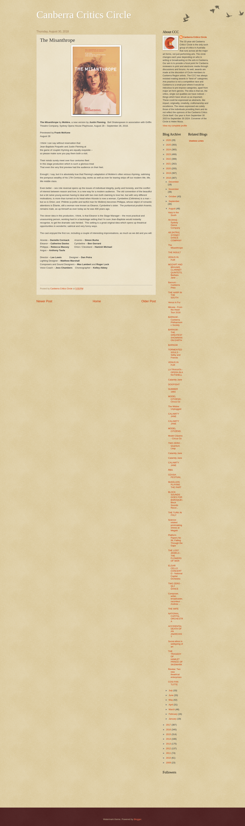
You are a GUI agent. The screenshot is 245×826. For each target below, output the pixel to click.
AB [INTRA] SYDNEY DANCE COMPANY (175, 236)
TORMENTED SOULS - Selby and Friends (175, 353)
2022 (169, 159)
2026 (169, 140)
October (173, 196)
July (171, 690)
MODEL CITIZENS (174, 429)
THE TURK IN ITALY (175, 513)
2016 (169, 729)
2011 (169, 753)
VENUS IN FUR (173, 258)
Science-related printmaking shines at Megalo (175, 525)
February (173, 714)
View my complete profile (175, 125)
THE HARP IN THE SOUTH (175, 295)
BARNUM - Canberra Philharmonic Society (175, 321)
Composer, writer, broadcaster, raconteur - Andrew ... (175, 598)
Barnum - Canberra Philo (174, 285)
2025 (169, 144)
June (171, 695)
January (173, 719)
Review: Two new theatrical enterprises (175, 673)
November (174, 189)
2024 (169, 149)
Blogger (137, 819)
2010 (169, 758)
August (172, 208)
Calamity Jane (175, 379)
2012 (169, 748)
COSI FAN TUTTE (173, 683)
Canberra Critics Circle (83, 14)
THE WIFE (173, 608)
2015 (169, 734)
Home (97, 301)
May (171, 700)
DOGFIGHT (174, 384)
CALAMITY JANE (173, 415)
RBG (170, 470)
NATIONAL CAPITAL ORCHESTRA (175, 617)
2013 (169, 743)
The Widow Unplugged (174, 407)
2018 (169, 178)
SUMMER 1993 (173, 390)
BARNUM (173, 345)
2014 (169, 739)
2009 (169, 762)
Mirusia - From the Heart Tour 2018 (175, 310)
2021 (169, 163)
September (174, 201)
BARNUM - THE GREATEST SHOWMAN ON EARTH (175, 335)
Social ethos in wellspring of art (175, 644)
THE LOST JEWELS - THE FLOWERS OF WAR (175, 555)
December (174, 181)
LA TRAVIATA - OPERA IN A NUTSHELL (175, 372)
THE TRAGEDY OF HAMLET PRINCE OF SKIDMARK (175, 658)
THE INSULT (174, 252)
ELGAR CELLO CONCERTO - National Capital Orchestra (175, 572)
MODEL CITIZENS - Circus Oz (175, 399)
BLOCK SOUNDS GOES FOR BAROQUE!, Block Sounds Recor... (175, 500)
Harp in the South (173, 213)
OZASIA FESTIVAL (174, 476)
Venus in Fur (174, 302)
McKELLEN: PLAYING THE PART (174, 485)
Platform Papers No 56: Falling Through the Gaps (175, 540)
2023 (169, 154)
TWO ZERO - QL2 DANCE (174, 586)
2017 (169, 724)
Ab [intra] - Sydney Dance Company (174, 224)
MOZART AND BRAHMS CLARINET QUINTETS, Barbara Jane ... (175, 271)
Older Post (148, 301)
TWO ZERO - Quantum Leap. (174, 446)
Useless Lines (196, 141)
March (172, 709)
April (171, 704)
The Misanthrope (175, 246)
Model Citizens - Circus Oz (175, 437)
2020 (169, 168)
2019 (169, 173)
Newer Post (44, 301)
